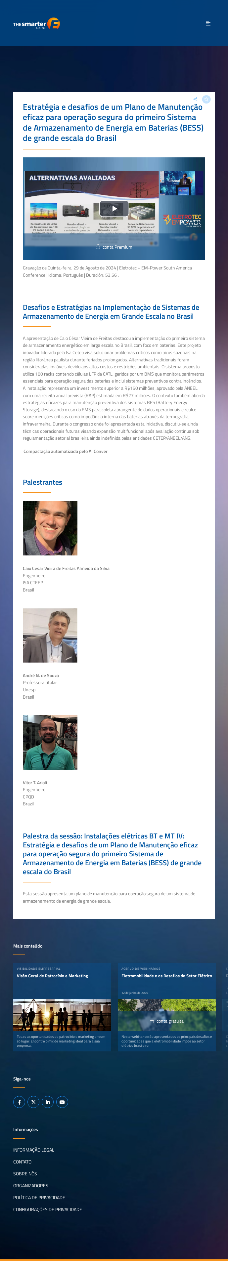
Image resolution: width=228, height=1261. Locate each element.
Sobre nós (25, 1173)
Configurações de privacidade (47, 1209)
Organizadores (30, 1185)
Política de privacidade (39, 1197)
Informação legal (33, 1150)
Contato (22, 1161)
